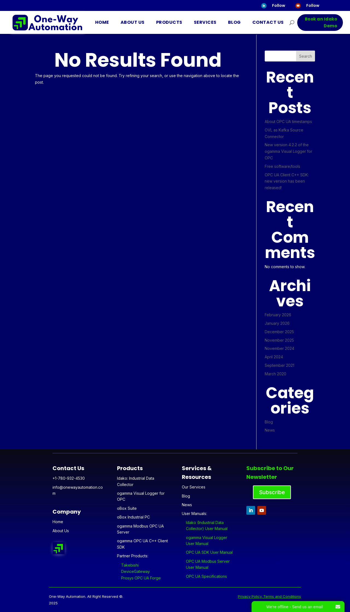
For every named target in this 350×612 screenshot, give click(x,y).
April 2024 (274, 357)
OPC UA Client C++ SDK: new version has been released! (287, 181)
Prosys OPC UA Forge (141, 578)
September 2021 (279, 365)
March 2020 (275, 373)
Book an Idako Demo (321, 22)
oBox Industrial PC (133, 517)
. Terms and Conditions (281, 596)
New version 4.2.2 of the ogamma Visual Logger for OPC (288, 151)
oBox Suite (127, 508)
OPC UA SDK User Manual (209, 552)
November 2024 (279, 348)
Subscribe (272, 492)
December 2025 (279, 331)
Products (169, 22)
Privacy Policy (249, 596)
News (270, 430)
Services (205, 22)
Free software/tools (282, 166)
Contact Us (268, 22)
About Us (133, 22)
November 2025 (279, 340)
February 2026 (278, 314)
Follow (278, 5)
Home (102, 22)
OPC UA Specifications (206, 576)
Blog (234, 22)
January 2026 (277, 323)
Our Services (193, 487)
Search (305, 56)
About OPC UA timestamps (288, 121)
